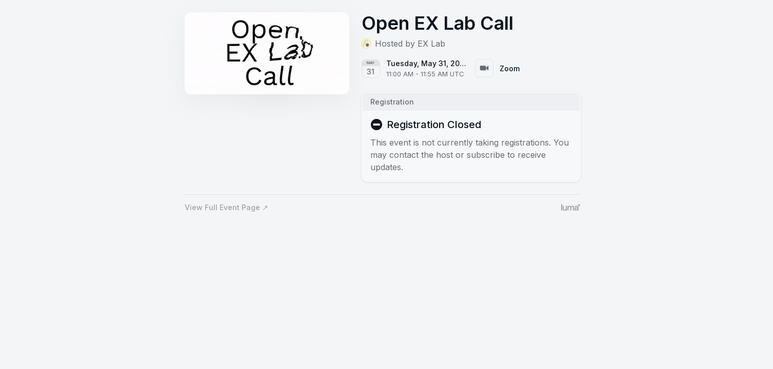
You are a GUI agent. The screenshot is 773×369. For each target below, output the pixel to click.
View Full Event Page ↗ (226, 207)
